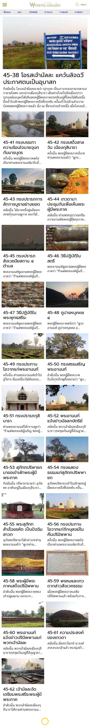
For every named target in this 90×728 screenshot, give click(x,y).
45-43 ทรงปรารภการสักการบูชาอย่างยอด (22, 202)
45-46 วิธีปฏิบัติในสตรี (64, 258)
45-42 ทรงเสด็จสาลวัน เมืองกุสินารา (65, 145)
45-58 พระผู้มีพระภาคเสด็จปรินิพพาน (21, 583)
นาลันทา (79, 12)
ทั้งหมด (7, 12)
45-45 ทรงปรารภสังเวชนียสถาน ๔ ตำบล (19, 261)
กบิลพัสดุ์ (33, 12)
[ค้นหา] (81, 4)
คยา (20, 12)
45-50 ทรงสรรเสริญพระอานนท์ (66, 367)
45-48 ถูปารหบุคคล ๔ (65, 315)
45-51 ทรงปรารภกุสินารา (21, 418)
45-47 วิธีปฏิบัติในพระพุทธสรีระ (19, 315)
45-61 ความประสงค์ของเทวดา (65, 635)
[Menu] (4, 4)
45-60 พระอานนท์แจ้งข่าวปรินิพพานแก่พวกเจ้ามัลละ (22, 637)
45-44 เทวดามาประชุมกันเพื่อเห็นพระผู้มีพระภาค (66, 204)
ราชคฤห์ (63, 12)
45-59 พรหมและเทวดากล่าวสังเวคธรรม (65, 583)
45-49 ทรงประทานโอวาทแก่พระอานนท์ (20, 367)
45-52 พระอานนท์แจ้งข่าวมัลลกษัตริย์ (64, 418)
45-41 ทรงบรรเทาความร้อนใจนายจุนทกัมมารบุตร (21, 147)
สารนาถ (48, 12)
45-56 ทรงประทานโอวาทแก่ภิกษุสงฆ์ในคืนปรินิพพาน (65, 529)
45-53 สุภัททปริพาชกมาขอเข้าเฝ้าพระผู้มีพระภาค (22, 472)
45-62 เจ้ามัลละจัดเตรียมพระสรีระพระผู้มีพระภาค (22, 694)
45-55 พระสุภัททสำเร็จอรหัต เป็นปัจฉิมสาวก (22, 529)
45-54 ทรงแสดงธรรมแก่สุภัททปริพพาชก (66, 472)
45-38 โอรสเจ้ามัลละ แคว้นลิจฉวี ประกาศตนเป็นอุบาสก (43, 79)
